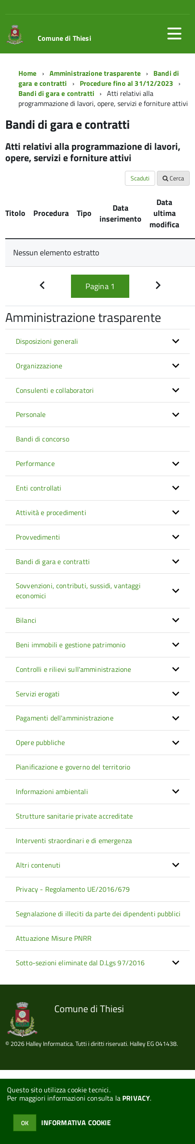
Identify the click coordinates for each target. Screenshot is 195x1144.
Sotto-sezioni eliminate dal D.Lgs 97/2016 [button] (80, 962)
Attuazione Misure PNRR (54, 938)
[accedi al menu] (174, 34)
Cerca (173, 178)
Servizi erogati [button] (38, 694)
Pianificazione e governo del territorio (73, 767)
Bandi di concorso (42, 439)
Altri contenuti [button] (38, 865)
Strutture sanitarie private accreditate (74, 816)
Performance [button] (35, 463)
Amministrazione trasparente (95, 73)
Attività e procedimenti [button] (51, 512)
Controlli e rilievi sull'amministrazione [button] (73, 669)
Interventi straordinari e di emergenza (74, 840)
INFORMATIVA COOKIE (76, 1122)
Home (27, 73)
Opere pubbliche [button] (40, 742)
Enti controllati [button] (39, 488)
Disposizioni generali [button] (47, 341)
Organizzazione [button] (39, 365)
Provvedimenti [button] (38, 537)
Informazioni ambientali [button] (52, 791)
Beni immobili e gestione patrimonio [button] (71, 644)
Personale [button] (31, 414)
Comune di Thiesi (64, 38)
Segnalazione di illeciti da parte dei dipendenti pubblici (98, 913)
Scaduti (140, 178)
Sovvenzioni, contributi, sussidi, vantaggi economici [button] (78, 590)
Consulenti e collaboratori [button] (55, 390)
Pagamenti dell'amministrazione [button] (64, 718)
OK (24, 1122)
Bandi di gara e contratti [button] (53, 561)
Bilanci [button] (26, 620)
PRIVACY (136, 1098)
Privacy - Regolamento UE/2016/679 (73, 889)
